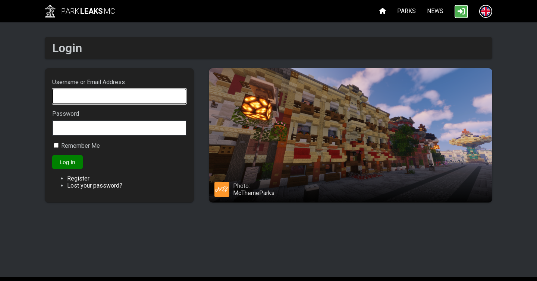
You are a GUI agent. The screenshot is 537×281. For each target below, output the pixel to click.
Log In (67, 162)
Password (65, 113)
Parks (406, 11)
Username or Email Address (88, 82)
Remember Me (80, 145)
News (435, 11)
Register (78, 178)
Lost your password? (94, 185)
